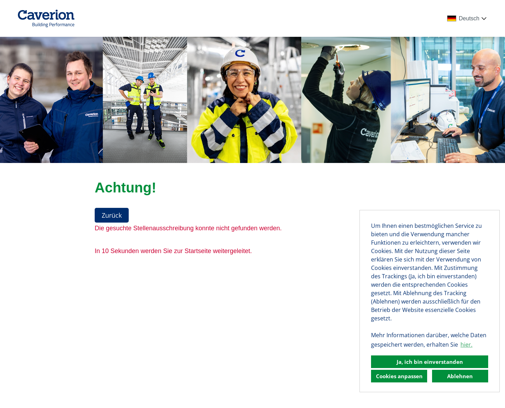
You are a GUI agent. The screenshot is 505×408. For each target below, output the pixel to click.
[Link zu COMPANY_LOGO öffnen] (46, 18)
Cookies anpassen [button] (399, 376)
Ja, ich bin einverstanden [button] (430, 361)
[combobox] (468, 18)
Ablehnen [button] (460, 376)
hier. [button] (466, 344)
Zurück (112, 215)
